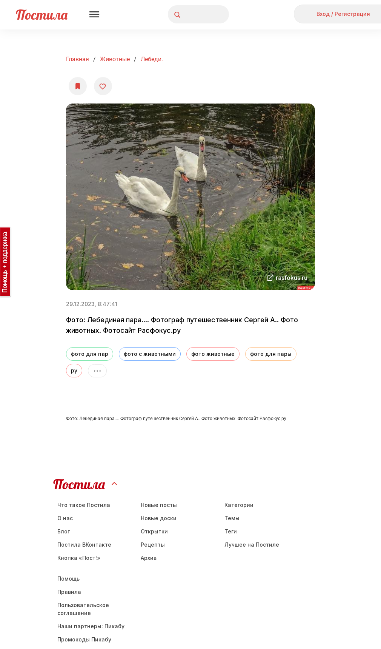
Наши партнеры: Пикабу (90, 626)
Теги (230, 531)
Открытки (154, 531)
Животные (115, 59)
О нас (65, 518)
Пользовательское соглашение (83, 609)
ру (74, 370)
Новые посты (159, 505)
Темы (232, 518)
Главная (77, 59)
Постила (42, 14)
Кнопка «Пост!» (78, 558)
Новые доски (159, 518)
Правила (69, 592)
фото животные (213, 354)
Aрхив (149, 558)
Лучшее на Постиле (251, 544)
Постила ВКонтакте (84, 544)
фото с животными (150, 354)
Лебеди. (152, 59)
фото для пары (271, 354)
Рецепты (153, 544)
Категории (238, 505)
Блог (63, 531)
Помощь (68, 578)
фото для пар (89, 354)
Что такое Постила (83, 505)
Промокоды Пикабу (84, 639)
